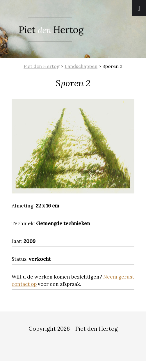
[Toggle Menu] (139, 8)
